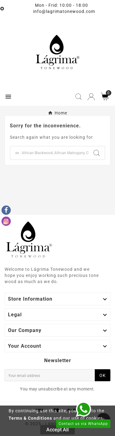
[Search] (49, 152)
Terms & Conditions (30, 418)
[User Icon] (91, 96)
